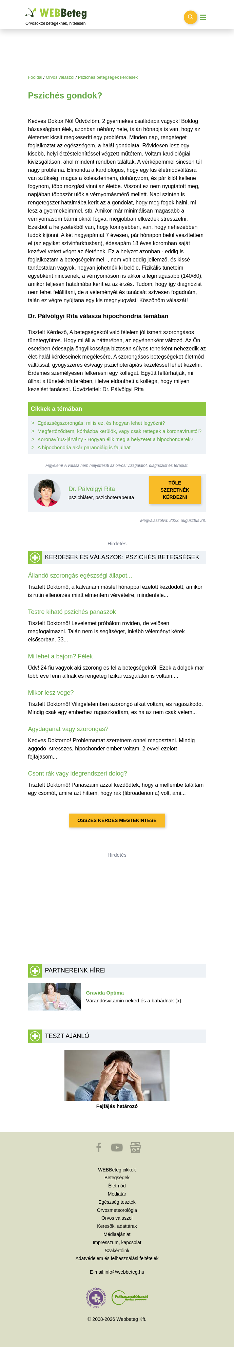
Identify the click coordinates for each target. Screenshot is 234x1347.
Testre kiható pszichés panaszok (72, 611)
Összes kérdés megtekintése (116, 820)
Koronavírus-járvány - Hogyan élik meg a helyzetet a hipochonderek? (115, 439)
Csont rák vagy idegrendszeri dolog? (77, 773)
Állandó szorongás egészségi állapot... (80, 575)
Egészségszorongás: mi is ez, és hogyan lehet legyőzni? (101, 423)
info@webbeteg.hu (124, 1272)
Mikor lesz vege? (51, 692)
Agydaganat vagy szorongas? (68, 729)
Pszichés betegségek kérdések (108, 77)
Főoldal (35, 77)
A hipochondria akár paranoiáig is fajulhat (84, 447)
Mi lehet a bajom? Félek (60, 656)
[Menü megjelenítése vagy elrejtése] (203, 17)
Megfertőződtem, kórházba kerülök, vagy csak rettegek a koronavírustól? (120, 431)
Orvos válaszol (60, 77)
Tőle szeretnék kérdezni (174, 490)
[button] (99, 1150)
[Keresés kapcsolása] (190, 17)
